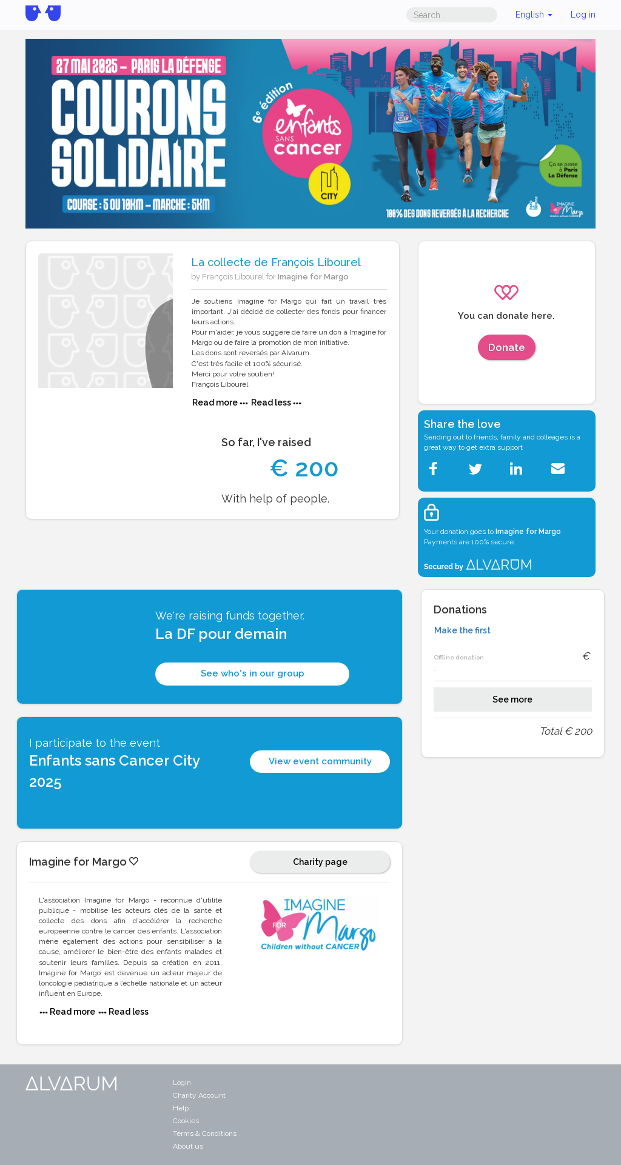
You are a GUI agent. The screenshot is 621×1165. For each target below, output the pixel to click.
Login (182, 1082)
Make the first (462, 630)
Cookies (186, 1121)
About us (188, 1146)
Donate (506, 347)
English (533, 14)
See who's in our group (252, 673)
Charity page (320, 862)
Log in (583, 14)
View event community (320, 761)
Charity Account (199, 1095)
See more (512, 699)
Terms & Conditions (205, 1133)
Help (181, 1108)
